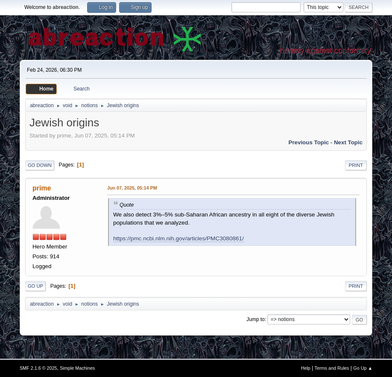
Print (356, 165)
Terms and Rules (332, 368)
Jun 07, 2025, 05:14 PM (132, 187)
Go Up (35, 286)
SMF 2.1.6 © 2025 (38, 368)
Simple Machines (77, 368)
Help (305, 368)
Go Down (40, 165)
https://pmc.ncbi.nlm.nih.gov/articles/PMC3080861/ (178, 238)
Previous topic (309, 142)
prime (41, 188)
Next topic (348, 142)
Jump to (255, 319)
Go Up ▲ (362, 368)
